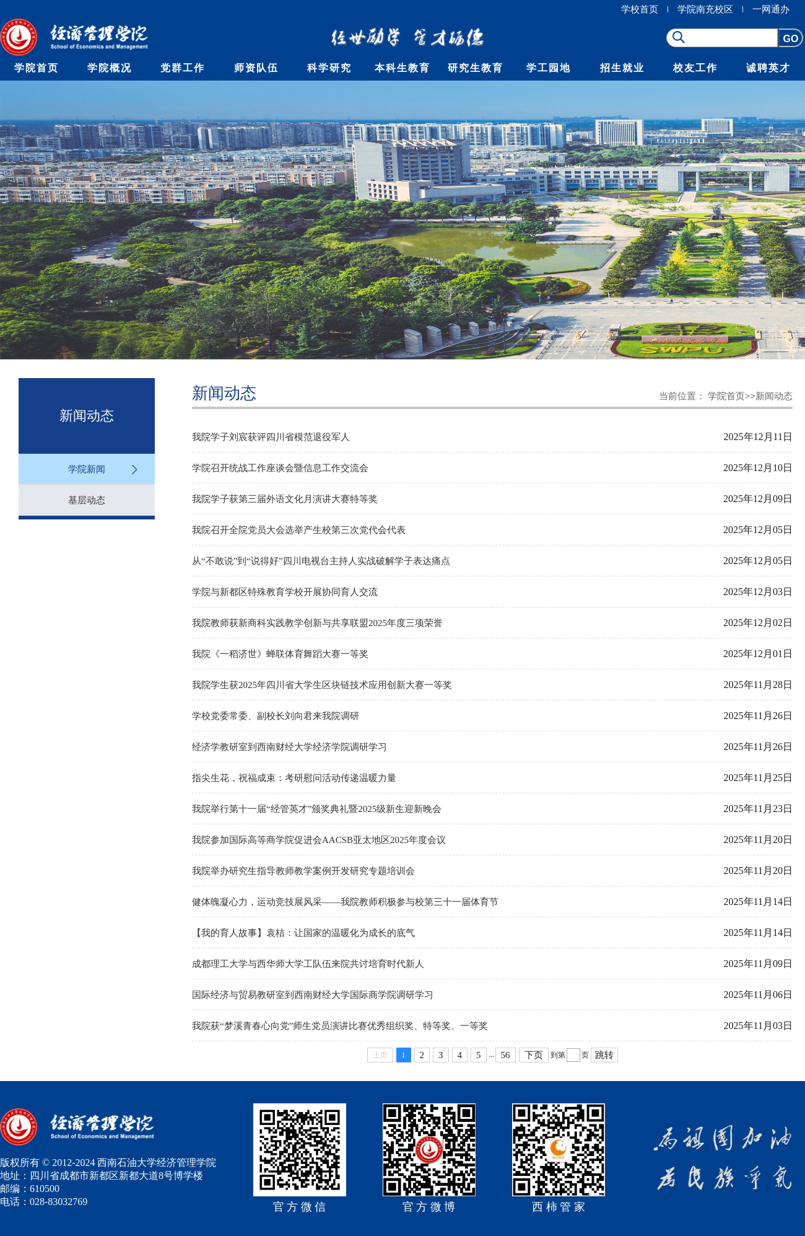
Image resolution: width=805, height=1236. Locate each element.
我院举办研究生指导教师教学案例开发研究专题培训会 (303, 871)
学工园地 (548, 68)
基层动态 (86, 500)
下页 (533, 1055)
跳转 (604, 1055)
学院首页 (36, 68)
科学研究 (329, 68)
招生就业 (622, 68)
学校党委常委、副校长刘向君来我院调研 (275, 716)
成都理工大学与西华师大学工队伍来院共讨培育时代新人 (308, 964)
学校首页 (639, 9)
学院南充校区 (705, 9)
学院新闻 (86, 469)
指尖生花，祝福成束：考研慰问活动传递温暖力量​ (294, 778)
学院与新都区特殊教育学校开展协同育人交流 (285, 592)
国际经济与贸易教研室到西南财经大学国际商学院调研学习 (312, 995)
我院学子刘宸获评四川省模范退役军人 (271, 437)
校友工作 (695, 68)
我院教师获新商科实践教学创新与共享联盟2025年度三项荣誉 (317, 623)
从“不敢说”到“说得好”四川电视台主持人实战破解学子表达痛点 (321, 561)
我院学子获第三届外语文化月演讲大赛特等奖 (285, 499)
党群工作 (182, 68)
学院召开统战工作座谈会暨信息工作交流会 (280, 468)
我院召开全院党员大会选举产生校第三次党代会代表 (299, 530)
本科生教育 (402, 68)
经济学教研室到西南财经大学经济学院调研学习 (289, 747)
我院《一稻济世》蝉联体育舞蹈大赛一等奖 (280, 654)
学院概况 (109, 68)
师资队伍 (256, 68)
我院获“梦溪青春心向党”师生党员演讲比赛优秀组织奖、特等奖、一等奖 (340, 1026)
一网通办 (771, 9)
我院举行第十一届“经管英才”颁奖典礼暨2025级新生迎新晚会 (317, 809)
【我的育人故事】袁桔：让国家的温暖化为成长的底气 (303, 933)
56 (505, 1055)
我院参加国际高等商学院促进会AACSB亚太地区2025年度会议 (319, 840)
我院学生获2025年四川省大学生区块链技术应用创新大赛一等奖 (322, 685)
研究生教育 (475, 68)
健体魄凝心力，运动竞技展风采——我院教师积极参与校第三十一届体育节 (345, 902)
